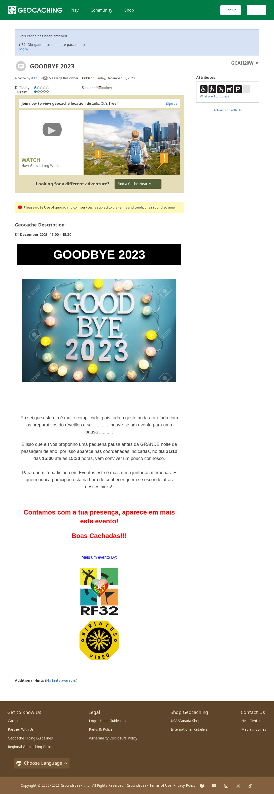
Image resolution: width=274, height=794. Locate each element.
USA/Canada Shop (185, 720)
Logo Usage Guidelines (107, 720)
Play (75, 10)
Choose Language (41, 762)
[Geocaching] (35, 10)
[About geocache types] (21, 66)
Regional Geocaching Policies (31, 746)
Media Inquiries (253, 728)
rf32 (34, 78)
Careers (14, 720)
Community (101, 10)
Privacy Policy (184, 784)
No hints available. (61, 679)
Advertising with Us (228, 110)
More (23, 49)
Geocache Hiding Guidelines (30, 737)
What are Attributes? (214, 96)
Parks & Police (101, 728)
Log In (256, 10)
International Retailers (189, 728)
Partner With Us (21, 728)
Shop (129, 10)
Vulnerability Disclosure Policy (113, 737)
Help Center (251, 720)
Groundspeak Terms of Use (149, 784)
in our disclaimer (163, 207)
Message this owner (63, 78)
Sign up (230, 10)
